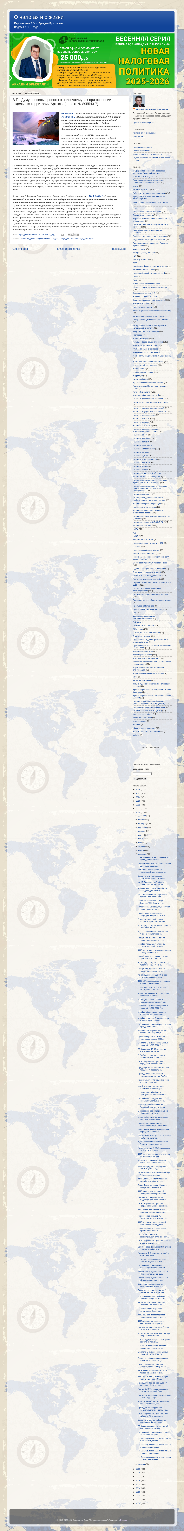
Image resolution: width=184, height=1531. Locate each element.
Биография (138, 136)
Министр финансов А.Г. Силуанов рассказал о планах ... (153, 994)
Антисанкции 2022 (141, 189)
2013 (138, 1492)
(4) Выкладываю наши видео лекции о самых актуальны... (154, 1439)
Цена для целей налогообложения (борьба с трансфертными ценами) (149, 702)
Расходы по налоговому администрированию (144, 617)
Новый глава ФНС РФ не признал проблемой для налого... (153, 957)
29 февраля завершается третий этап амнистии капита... (153, 1427)
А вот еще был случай (143, 177)
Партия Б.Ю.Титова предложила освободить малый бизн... (152, 1390)
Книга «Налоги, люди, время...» (147, 154)
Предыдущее (117, 248)
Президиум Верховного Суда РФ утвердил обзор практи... (153, 1384)
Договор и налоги (141, 259)
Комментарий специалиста (145, 365)
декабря (142, 816)
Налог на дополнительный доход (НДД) (151, 402)
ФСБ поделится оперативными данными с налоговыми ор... (152, 1211)
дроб (135, 263)
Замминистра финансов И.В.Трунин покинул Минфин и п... (154, 1248)
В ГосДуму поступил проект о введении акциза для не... (151, 1056)
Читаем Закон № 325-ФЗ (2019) (147, 711)
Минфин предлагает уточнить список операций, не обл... (151, 945)
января (141, 1464)
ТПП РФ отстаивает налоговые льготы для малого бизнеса (152, 1161)
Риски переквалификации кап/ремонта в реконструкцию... (152, 1291)
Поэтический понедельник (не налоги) (150, 594)
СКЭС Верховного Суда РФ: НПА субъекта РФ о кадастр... (153, 1415)
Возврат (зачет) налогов (144, 252)
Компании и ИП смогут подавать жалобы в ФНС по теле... (152, 1180)
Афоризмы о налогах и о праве (147, 211)
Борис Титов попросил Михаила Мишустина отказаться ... (152, 1186)
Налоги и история (141, 442)
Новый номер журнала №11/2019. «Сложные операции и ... (153, 1279)
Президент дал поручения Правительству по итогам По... (153, 1408)
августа (142, 831)
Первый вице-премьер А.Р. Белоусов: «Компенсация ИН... (153, 1217)
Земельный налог (141, 303)
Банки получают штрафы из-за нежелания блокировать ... (152, 1421)
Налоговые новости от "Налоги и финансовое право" (148, 511)
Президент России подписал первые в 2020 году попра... (154, 1396)
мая (140, 842)
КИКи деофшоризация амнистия (148, 342)
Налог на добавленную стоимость (36, 239)
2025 (138, 793)
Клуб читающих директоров (145, 349)
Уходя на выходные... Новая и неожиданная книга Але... (151, 1303)
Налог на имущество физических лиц (150, 411)
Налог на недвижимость (144, 415)
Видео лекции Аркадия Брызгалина (149, 240)
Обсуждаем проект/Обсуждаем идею (76, 239)
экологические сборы (142, 714)
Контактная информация (144, 133)
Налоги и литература (142, 445)
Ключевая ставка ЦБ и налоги (146, 352)
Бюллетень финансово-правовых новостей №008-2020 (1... (153, 1007)
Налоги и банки (140, 435)
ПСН (135, 613)
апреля (141, 846)
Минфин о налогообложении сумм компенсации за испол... (153, 1019)
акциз (135, 186)
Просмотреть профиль (143, 122)
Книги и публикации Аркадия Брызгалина (152, 356)
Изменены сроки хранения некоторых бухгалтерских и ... (152, 871)
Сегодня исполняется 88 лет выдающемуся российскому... (152, 1198)
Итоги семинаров (141, 338)
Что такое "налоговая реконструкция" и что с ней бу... (153, 1235)
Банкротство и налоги (143, 215)
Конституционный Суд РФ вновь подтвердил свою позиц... (152, 976)
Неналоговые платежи (143, 539)
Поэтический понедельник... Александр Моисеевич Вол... (152, 1266)
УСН (135, 677)
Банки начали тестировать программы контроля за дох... (152, 877)
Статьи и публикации (142, 151)
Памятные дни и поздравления (147, 576)
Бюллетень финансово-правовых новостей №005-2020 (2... (153, 1359)
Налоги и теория (140, 470)
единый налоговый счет (144, 270)
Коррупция (138, 376)
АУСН (135, 208)
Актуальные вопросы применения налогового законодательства (148, 181)
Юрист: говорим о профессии (146, 731)
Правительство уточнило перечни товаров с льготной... (153, 1081)
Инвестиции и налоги (142, 307)
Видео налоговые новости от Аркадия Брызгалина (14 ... (151, 1106)
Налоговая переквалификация (147, 503)
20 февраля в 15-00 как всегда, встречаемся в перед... (152, 1050)
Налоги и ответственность (145, 459)
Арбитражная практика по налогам (149, 193)
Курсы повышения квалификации (148, 382)
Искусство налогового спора (146, 331)
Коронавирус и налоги (143, 372)
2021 (138, 809)
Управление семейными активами (148, 673)
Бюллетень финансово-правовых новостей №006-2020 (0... (153, 1353)
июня (141, 839)
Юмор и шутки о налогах (144, 728)
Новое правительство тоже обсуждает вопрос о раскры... (152, 914)
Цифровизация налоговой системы (149, 707)
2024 (138, 797)
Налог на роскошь (141, 422)
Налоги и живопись (141, 438)
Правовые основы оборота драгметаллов (152, 600)
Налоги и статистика (142, 425)
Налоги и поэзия (140, 466)
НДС (135, 532)
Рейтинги (137, 622)
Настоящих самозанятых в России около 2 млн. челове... (153, 1328)
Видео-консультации (142, 147)
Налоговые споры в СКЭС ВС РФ (148, 522)
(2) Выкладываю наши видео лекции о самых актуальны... (154, 1452)
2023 (138, 801)
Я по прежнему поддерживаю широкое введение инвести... (152, 1297)
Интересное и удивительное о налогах (150, 320)
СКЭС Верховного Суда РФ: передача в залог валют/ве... (152, 1062)
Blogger (123, 1520)
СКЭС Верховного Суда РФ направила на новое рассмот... (153, 1204)
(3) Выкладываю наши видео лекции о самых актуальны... (154, 1446)
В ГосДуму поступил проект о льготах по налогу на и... (151, 963)
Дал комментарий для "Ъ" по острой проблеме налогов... (154, 1137)
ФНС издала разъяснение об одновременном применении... (153, 1192)
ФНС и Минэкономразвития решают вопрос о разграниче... (154, 982)
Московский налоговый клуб (146, 395)
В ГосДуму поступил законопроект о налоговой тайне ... (154, 926)
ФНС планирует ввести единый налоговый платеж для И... (152, 1223)
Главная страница (68, 248)
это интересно (139, 721)
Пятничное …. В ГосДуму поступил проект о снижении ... (154, 908)
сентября (142, 827)
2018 (138, 1473)
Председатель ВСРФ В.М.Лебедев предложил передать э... (153, 1068)
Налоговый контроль (142, 525)
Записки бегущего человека (145, 296)
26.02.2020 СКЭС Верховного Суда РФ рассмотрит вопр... (154, 1174)
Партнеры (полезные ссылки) (146, 579)
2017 (138, 1477)
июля (141, 835)
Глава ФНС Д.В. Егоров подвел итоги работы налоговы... (152, 988)
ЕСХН (135, 280)
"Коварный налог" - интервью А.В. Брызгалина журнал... (153, 1229)
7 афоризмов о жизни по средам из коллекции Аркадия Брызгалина (149, 172)
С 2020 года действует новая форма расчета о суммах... (154, 1340)
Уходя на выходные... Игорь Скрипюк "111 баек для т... (151, 902)
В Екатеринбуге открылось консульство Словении (150, 1310)
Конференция (139, 369)
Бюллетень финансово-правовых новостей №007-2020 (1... (153, 1044)
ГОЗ (135, 256)
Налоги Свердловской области (147, 473)
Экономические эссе (142, 717)
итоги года (137, 335)
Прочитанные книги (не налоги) (147, 609)
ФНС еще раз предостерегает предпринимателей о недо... (152, 1316)
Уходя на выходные (142, 680)
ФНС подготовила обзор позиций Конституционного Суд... (153, 1378)
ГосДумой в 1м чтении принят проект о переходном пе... (151, 939)
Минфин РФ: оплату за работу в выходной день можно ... (152, 889)
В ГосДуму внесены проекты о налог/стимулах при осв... (152, 1260)
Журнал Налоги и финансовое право (150, 287)
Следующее (20, 248)
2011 (138, 1500)
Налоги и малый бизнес (144, 449)
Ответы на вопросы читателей (147, 572)
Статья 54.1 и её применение (146, 633)
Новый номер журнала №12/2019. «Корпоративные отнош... (153, 1273)
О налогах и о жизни (39, 17)
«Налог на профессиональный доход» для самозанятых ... (152, 1347)
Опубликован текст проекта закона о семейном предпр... (154, 865)
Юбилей (136, 724)
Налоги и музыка (140, 456)
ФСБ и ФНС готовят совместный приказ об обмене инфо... (152, 1371)
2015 (138, 1484)
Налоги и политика (141, 463)
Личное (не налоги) (141, 392)
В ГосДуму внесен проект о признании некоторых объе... (152, 1001)
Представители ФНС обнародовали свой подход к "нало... (154, 1149)
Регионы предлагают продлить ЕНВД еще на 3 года (152, 1167)
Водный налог (139, 249)
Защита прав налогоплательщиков (149, 300)
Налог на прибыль (141, 418)
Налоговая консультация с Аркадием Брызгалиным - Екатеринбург (150, 481)
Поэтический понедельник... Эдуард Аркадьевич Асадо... (154, 1025)
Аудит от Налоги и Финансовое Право (150, 202)
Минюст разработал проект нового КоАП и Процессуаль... (154, 1402)
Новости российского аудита (146, 550)
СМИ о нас (138, 629)
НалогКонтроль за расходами (146, 476)
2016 (138, 1480)
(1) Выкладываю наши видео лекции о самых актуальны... (154, 1458)
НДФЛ (135, 536)
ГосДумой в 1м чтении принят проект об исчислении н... (151, 970)
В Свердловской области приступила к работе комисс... (152, 1093)
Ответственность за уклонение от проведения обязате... (153, 858)
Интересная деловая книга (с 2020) (149, 316)
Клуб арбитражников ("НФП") (146, 345)
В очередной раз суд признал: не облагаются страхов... (153, 1112)
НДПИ (55, 239)
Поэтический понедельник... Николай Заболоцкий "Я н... (151, 1099)
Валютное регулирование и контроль (150, 236)
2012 (138, 1496)
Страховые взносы (141, 636)
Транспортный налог (142, 655)
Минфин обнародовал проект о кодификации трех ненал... (152, 1013)
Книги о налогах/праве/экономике (148, 362)
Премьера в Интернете (143, 606)
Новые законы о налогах (144, 553)
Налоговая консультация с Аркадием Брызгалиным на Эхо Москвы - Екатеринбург (150, 488)
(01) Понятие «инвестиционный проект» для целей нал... (152, 895)
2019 (138, 1469)
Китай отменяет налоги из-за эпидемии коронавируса (151, 1087)
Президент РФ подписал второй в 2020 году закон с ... (153, 1254)
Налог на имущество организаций (148, 408)
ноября (141, 819)
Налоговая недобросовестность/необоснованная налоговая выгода (149, 499)
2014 (138, 1488)
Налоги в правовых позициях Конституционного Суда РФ (146, 430)
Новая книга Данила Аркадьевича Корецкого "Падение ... (153, 1130)
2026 (138, 789)
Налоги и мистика (141, 452)
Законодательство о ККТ (144, 293)
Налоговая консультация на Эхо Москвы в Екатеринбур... (152, 1031)
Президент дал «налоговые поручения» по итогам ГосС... (152, 1075)
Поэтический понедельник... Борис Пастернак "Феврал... (154, 1433)
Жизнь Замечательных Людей (146, 284)
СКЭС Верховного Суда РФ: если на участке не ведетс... (154, 1242)
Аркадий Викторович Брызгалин (152, 109)
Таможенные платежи (143, 651)
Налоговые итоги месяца (144, 507)
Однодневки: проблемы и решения (149, 569)
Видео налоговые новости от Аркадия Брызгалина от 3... (151, 1285)
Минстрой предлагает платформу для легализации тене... (153, 1118)
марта (141, 850)
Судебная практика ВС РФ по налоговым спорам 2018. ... (151, 1038)
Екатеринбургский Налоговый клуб (149, 273)
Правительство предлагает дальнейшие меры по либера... (153, 1124)
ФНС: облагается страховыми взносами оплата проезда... (151, 1322)
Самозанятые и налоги (143, 626)
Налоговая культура (142, 494)
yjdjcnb (136, 735)
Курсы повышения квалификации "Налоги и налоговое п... (153, 932)
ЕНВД (135, 277)
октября (142, 823)
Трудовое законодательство (145, 658)
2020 (138, 812)
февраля (142, 854)
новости (136, 546)
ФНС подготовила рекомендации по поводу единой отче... (154, 951)
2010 (138, 1503)
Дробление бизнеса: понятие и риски (150, 266)
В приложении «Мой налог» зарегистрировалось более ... (152, 920)
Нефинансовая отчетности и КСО (148, 543)
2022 (138, 805)
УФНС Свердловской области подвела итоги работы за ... (151, 883)
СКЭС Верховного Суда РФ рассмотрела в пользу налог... (152, 1365)
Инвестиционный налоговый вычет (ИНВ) (152, 310)
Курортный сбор (140, 379)
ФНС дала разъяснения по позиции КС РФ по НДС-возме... (154, 1155)
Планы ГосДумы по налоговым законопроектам (147, 589)
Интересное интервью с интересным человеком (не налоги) (149, 326)
